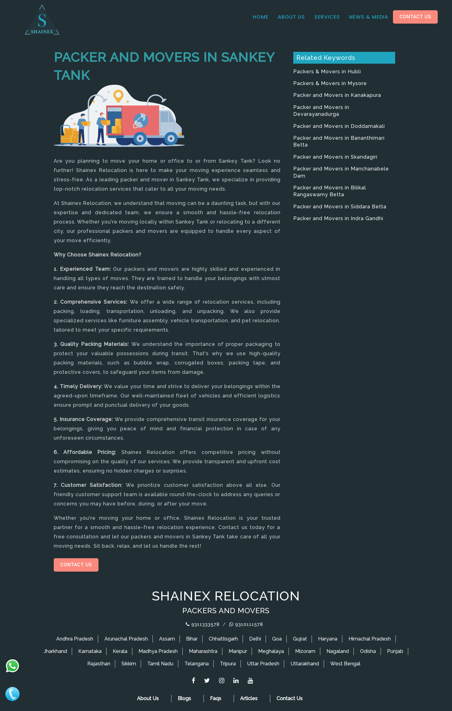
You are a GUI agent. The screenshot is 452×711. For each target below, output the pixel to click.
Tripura (228, 664)
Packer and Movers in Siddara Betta (339, 207)
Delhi (255, 639)
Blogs (184, 698)
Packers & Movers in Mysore (330, 83)
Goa (277, 639)
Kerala (120, 651)
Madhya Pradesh (158, 651)
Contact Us (415, 16)
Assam (167, 639)
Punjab (395, 651)
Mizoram (305, 651)
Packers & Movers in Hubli (327, 72)
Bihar (192, 639)
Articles (249, 698)
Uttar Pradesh (263, 664)
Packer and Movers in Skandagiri (335, 157)
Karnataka (90, 651)
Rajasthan (98, 664)
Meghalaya (271, 651)
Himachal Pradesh (370, 639)
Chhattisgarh (223, 639)
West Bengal (345, 664)
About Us (291, 16)
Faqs (215, 698)
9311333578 (203, 624)
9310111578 (246, 624)
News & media (368, 16)
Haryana (327, 639)
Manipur (238, 651)
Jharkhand (55, 651)
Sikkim (128, 664)
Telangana (197, 664)
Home (260, 16)
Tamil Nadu (160, 664)
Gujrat (300, 639)
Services (327, 16)
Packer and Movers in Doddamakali (339, 126)
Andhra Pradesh (74, 639)
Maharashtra (203, 651)
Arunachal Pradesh (126, 639)
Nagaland (337, 651)
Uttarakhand (304, 664)
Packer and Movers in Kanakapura (337, 95)
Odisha (368, 651)
